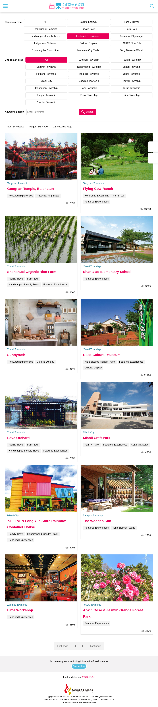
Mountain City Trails (88, 50)
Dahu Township (89, 88)
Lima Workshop (20, 610)
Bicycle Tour (88, 29)
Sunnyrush (16, 355)
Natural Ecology (88, 22)
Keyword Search (14, 111)
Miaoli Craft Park (96, 438)
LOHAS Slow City (131, 43)
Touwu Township (132, 81)
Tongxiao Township (89, 74)
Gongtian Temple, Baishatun (30, 189)
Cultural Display (88, 43)
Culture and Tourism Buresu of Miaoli (66, 6)
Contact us (79, 666)
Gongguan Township (46, 88)
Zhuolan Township (46, 102)
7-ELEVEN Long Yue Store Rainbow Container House (36, 524)
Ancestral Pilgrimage (131, 36)
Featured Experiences (88, 36)
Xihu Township (131, 95)
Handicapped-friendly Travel (45, 36)
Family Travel (131, 22)
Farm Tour (131, 29)
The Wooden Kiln (97, 521)
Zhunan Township (89, 59)
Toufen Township (131, 59)
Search (153, 6)
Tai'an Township (131, 88)
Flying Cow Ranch (98, 189)
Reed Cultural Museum (102, 355)
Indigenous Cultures (45, 43)
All (45, 22)
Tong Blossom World (131, 50)
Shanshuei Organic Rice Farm (31, 272)
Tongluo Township (46, 95)
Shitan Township (131, 66)
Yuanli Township (131, 74)
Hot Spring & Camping (45, 29)
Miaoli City (46, 81)
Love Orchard (18, 438)
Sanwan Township (46, 66)
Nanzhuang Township (89, 66)
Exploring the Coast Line (45, 50)
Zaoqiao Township (89, 81)
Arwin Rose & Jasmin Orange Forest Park (113, 613)
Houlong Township (46, 74)
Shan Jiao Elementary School (107, 272)
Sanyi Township (89, 95)
